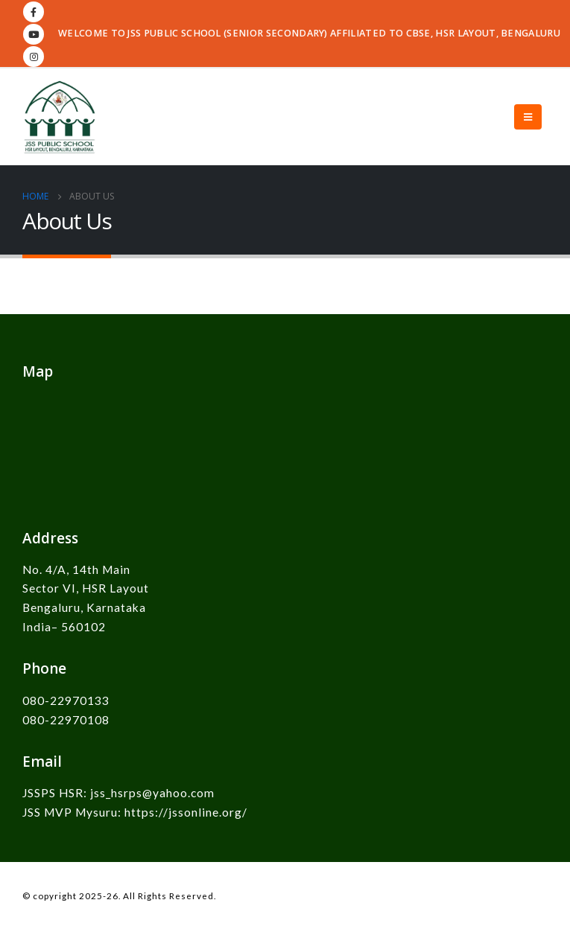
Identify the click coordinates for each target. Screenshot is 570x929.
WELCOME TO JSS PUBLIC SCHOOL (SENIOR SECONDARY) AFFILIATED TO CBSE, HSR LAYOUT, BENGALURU (309, 33)
